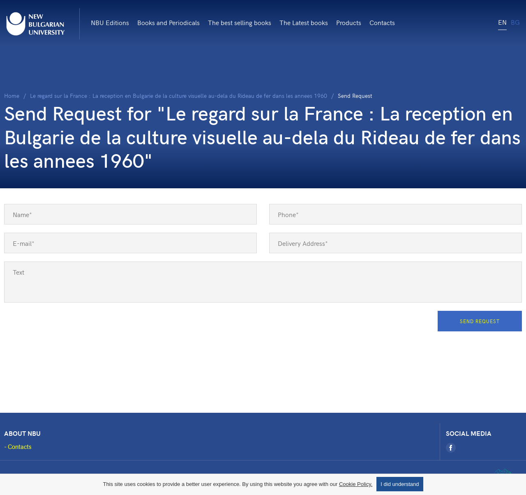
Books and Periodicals (168, 22)
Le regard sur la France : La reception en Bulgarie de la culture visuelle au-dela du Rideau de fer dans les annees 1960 (178, 95)
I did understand (400, 484)
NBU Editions (110, 22)
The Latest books (303, 22)
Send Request (480, 321)
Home (11, 95)
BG (515, 21)
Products (348, 22)
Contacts (382, 22)
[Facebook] (451, 448)
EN (502, 21)
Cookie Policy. (355, 484)
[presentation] (66, 327)
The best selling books (239, 22)
